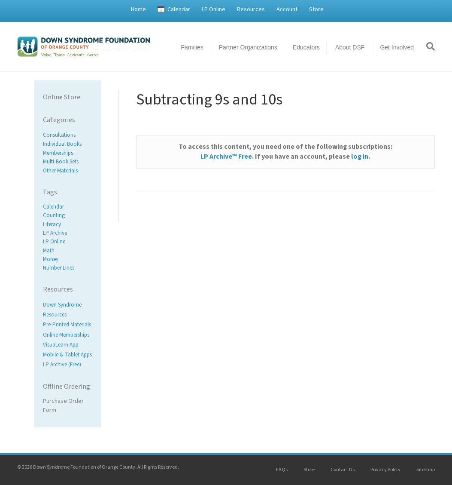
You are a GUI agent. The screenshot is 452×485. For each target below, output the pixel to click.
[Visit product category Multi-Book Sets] (68, 161)
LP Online (213, 9)
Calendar (178, 9)
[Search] (427, 46)
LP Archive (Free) (62, 364)
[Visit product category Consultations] (68, 135)
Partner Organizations (248, 47)
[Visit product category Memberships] (68, 152)
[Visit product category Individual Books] (68, 144)
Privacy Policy (385, 469)
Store (316, 9)
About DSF (349, 47)
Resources (251, 9)
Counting (54, 216)
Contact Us (343, 469)
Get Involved (397, 47)
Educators (306, 47)
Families (192, 47)
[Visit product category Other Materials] (68, 170)
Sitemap (425, 469)
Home (138, 9)
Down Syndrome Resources (62, 310)
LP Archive (55, 233)
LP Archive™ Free (226, 156)
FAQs (282, 469)
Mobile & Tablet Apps (67, 355)
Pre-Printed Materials (67, 325)
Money (50, 259)
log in (359, 156)
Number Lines (58, 268)
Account (286, 9)
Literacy (52, 224)
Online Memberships (66, 335)
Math (49, 251)
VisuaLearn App (61, 345)
